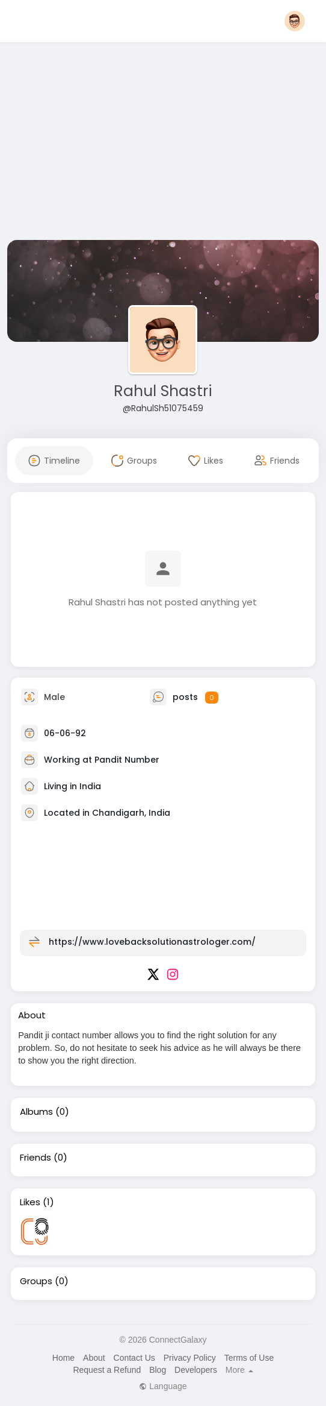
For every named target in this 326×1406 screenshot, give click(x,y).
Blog (157, 1370)
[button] (294, 21)
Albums (36, 1112)
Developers (195, 1370)
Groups (36, 1281)
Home (63, 1358)
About (94, 1358)
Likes (30, 1202)
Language (162, 1386)
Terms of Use (249, 1358)
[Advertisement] (162, 143)
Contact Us (134, 1358)
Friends (35, 1157)
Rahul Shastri (163, 391)
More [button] (239, 1370)
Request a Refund (107, 1370)
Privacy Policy (190, 1358)
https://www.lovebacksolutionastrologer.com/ (152, 942)
